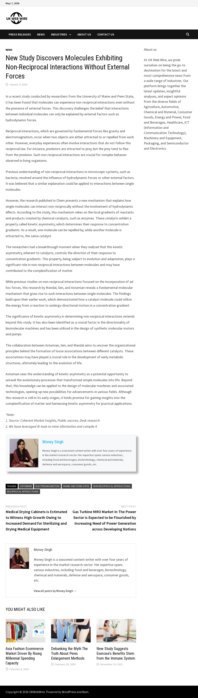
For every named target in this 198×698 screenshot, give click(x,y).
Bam (85, 692)
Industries (59, 34)
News (41, 34)
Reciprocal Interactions (22, 491)
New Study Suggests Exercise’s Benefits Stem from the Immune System (115, 653)
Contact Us (105, 34)
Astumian (26, 486)
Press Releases (20, 34)
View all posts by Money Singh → (55, 591)
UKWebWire (37, 692)
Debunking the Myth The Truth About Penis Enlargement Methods (69, 653)
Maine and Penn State (76, 486)
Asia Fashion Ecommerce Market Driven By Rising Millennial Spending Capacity (25, 655)
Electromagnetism (47, 486)
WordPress (69, 692)
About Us (84, 34)
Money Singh (52, 442)
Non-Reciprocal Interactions (111, 486)
